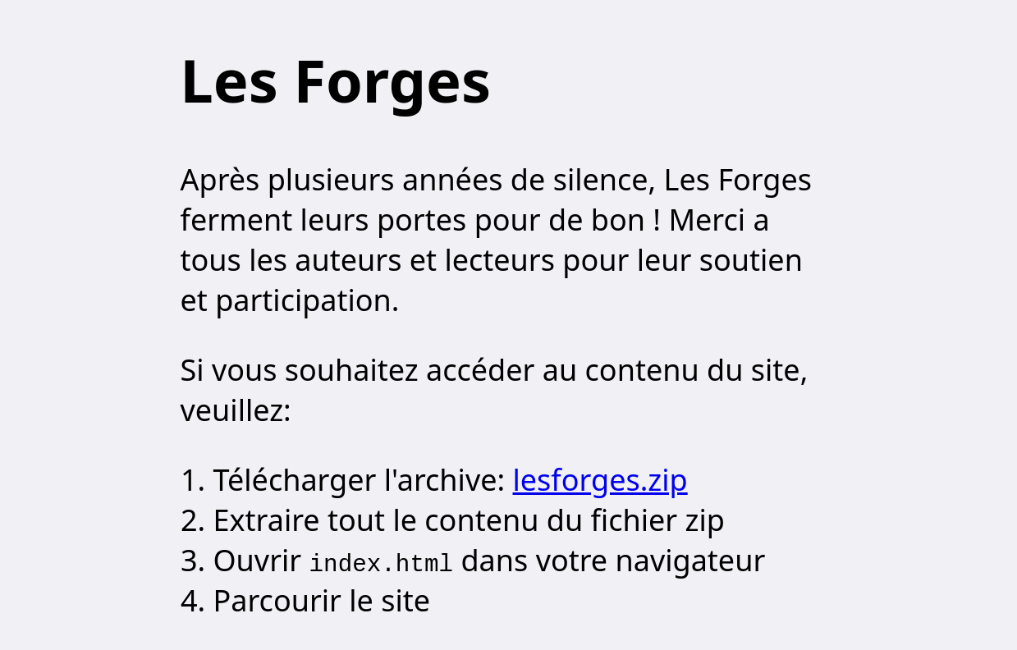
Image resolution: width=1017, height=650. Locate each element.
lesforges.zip (600, 480)
